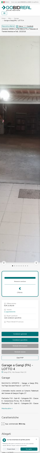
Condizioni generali (20, 334)
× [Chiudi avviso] (36, 439)
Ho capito (29, 449)
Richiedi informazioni (20, 346)
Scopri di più (11, 449)
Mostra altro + (7, 408)
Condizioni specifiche (20, 340)
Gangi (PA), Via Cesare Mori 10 (14, 372)
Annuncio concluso (20, 281)
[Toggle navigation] (4, 13)
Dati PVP (20, 358)
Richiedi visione (20, 352)
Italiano (5, 2)
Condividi (28, 26)
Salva (19, 26)
